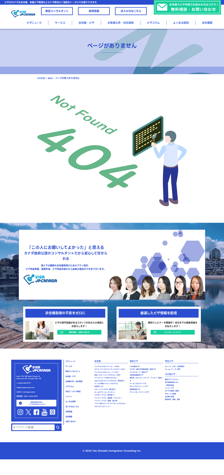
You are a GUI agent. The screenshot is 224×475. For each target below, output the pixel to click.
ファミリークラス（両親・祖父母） (106, 401)
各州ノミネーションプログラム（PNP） (107, 375)
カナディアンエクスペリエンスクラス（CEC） (110, 369)
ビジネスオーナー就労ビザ (139, 372)
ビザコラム (153, 23)
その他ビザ (170, 374)
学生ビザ (169, 361)
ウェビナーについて (172, 332)
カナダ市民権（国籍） (172, 391)
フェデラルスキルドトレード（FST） (107, 372)
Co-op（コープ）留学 (172, 369)
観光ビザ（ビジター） (172, 379)
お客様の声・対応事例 (121, 23)
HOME (41, 78)
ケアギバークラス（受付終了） (104, 395)
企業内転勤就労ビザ (136, 375)
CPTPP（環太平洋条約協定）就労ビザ (143, 369)
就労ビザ (134, 361)
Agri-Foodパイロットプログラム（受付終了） (110, 381)
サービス (60, 23)
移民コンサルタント (57, 11)
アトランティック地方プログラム (105, 378)
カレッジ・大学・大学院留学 (174, 366)
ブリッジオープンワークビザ (139, 392)
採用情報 (94, 11)
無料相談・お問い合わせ (79, 332)
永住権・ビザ (86, 23)
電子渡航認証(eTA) (171, 382)
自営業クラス (98, 386)
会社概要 (207, 23)
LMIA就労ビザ (135, 366)
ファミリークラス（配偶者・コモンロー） (108, 398)
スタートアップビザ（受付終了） (105, 389)
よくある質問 (181, 23)
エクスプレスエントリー (102, 406)
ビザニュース (34, 23)
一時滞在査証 (169, 385)
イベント (69, 396)
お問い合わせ (71, 421)
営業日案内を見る (36, 403)
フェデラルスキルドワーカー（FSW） (107, 366)
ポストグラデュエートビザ (139, 386)
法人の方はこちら (131, 11)
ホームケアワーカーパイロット (104, 392)
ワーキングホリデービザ (138, 383)
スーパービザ (169, 388)
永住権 (97, 361)
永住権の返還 (169, 396)
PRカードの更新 (170, 394)
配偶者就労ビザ (135, 389)
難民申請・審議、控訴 (172, 399)
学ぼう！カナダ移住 (73, 391)
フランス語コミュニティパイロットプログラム (110, 403)
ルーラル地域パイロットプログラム (106, 383)
